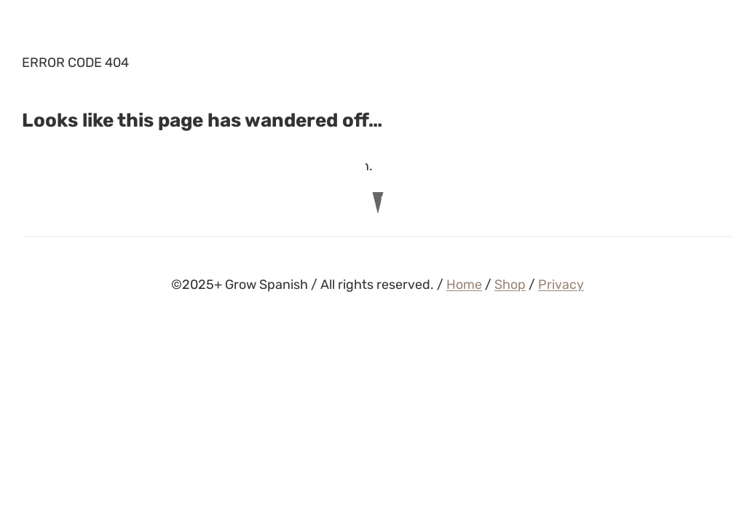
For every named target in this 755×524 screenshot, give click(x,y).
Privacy (561, 285)
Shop (510, 285)
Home (464, 285)
